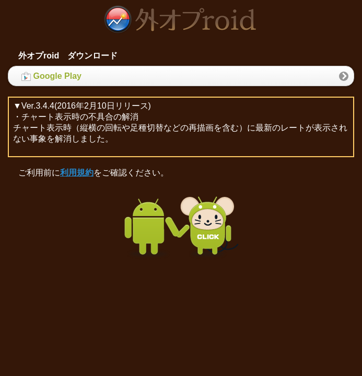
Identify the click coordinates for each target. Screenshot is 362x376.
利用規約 (77, 172)
